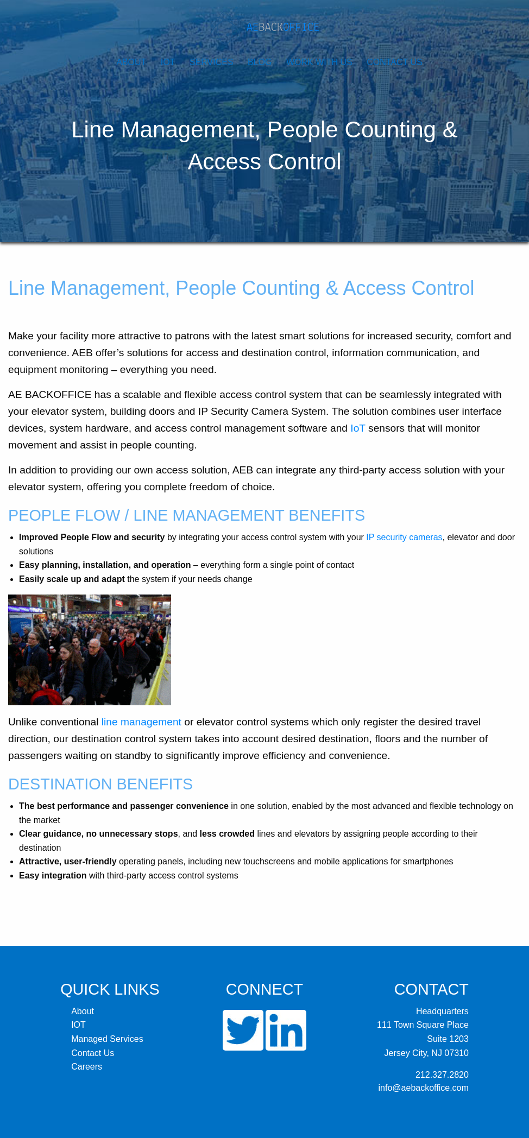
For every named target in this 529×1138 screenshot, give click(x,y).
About (131, 62)
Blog (260, 62)
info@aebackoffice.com (424, 1087)
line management (141, 722)
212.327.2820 (442, 1074)
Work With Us (319, 62)
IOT (168, 62)
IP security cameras (404, 537)
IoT (357, 428)
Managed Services (107, 1039)
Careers (86, 1066)
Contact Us (395, 62)
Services (212, 62)
